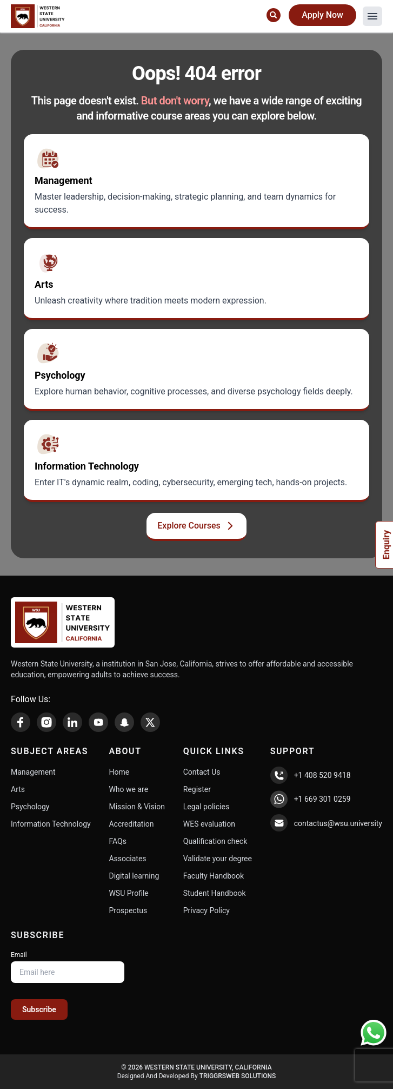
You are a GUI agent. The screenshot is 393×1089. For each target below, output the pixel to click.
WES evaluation (209, 824)
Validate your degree (217, 858)
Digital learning (134, 876)
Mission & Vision (137, 806)
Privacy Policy (206, 910)
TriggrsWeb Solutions (237, 1076)
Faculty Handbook (213, 876)
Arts (18, 789)
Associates (127, 858)
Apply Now (322, 15)
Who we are (128, 789)
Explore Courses (196, 525)
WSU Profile (128, 893)
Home (119, 772)
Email (19, 955)
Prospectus (128, 910)
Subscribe (39, 1009)
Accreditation (131, 824)
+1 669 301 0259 (322, 799)
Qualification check (215, 841)
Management (33, 772)
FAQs (117, 841)
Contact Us (202, 772)
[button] (372, 16)
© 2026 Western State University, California (196, 1067)
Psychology (30, 806)
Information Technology (51, 824)
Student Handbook (214, 893)
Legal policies (206, 806)
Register (197, 789)
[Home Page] (38, 16)
